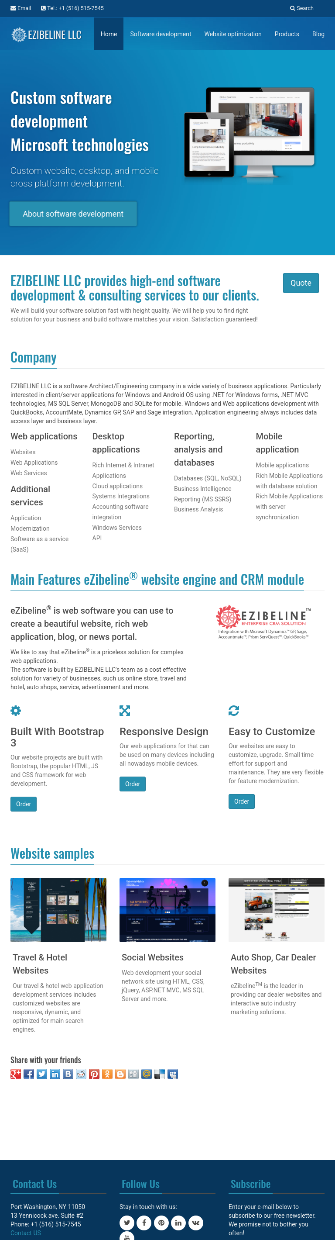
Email (20, 8)
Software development (160, 34)
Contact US (25, 1233)
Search (302, 8)
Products (287, 34)
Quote (301, 282)
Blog (318, 34)
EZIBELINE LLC (46, 32)
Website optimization (232, 34)
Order (23, 804)
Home (109, 34)
